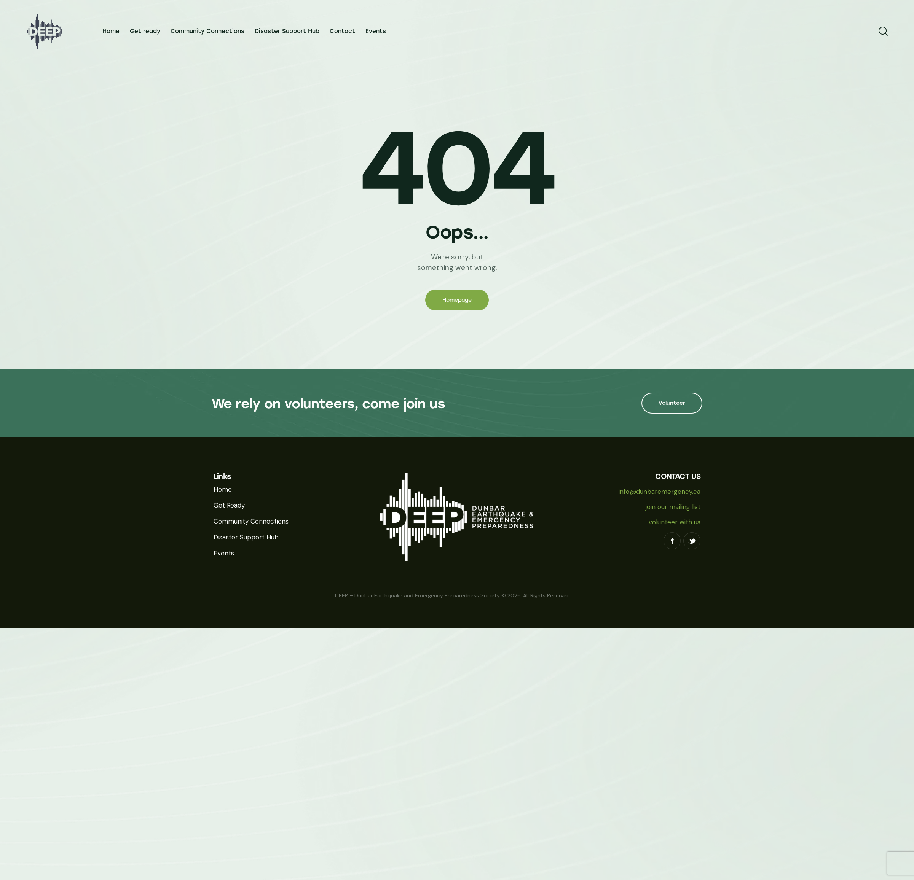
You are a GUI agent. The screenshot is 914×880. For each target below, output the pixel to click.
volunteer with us (674, 522)
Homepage (457, 300)
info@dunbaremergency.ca (659, 491)
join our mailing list (673, 507)
